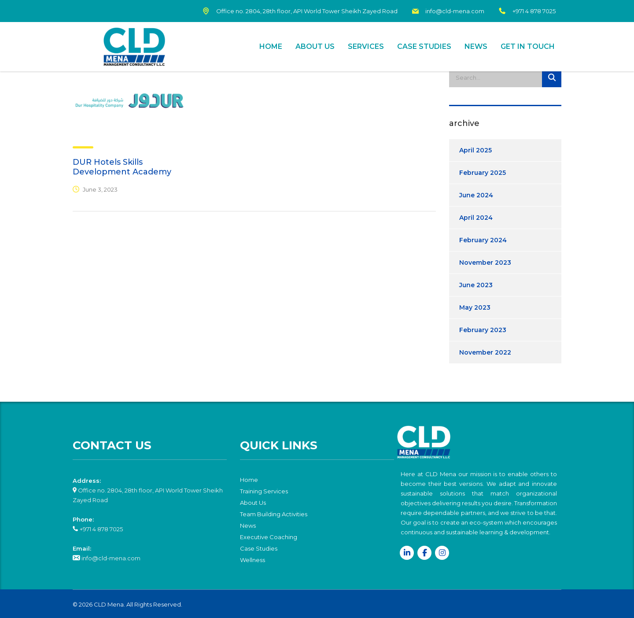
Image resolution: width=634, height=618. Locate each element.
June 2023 (476, 285)
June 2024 (476, 195)
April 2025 (475, 150)
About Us (315, 46)
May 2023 (474, 307)
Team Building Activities (273, 514)
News (475, 46)
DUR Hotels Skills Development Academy (122, 167)
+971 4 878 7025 (100, 529)
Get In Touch (528, 46)
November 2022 (485, 352)
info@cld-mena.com (110, 558)
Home (270, 46)
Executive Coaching (268, 536)
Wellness (252, 559)
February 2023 (482, 330)
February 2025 (482, 173)
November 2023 (485, 262)
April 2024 (476, 218)
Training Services (264, 491)
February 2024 (483, 240)
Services (366, 46)
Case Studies (424, 46)
